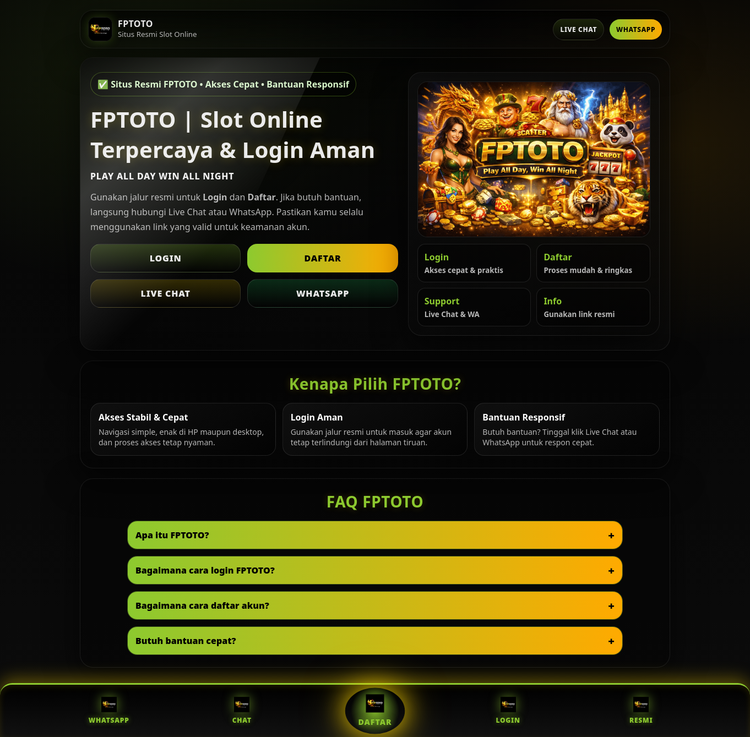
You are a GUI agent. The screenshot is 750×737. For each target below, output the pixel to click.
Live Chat (578, 29)
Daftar (322, 258)
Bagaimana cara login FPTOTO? (205, 570)
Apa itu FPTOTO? (172, 535)
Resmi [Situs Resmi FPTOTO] (641, 711)
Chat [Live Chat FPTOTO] (242, 711)
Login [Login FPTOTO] (508, 711)
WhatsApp (635, 29)
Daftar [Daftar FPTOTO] (375, 710)
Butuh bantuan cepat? (185, 641)
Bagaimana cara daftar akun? (202, 605)
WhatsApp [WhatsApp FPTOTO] (109, 711)
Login (166, 258)
